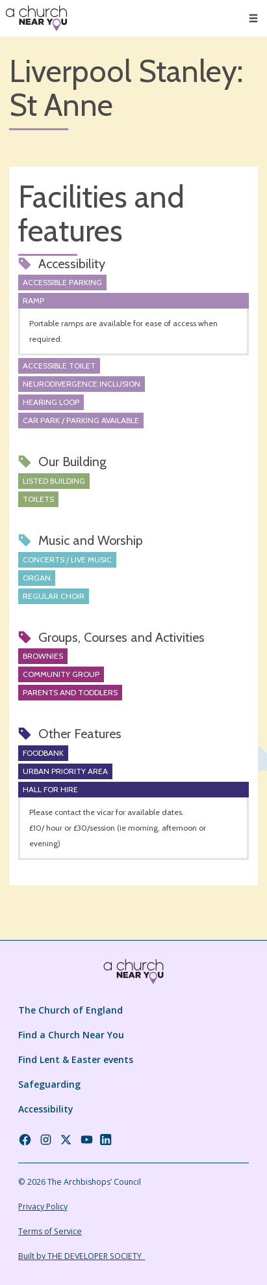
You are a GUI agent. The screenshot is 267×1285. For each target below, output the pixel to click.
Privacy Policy (43, 1206)
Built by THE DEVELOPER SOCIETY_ (81, 1256)
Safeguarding (49, 1084)
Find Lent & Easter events (75, 1059)
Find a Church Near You (71, 1035)
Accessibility (45, 1109)
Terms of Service (50, 1231)
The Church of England (70, 1010)
